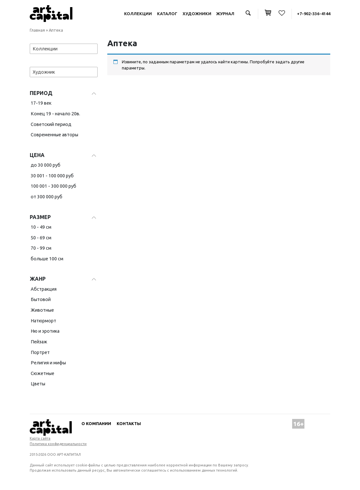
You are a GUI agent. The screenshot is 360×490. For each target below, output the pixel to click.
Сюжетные (42, 373)
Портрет (40, 352)
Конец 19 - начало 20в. (55, 113)
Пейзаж (39, 341)
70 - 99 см (41, 248)
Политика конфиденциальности (58, 444)
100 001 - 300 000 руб (53, 186)
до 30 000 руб (45, 165)
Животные (42, 310)
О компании (96, 423)
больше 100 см (47, 258)
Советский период (51, 124)
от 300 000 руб (46, 196)
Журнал (225, 13)
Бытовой (41, 299)
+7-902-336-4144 (313, 13)
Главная (37, 30)
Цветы (38, 383)
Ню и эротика (45, 331)
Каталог (167, 13)
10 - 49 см (41, 227)
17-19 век (41, 103)
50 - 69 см (41, 237)
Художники (197, 13)
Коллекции (138, 13)
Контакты (129, 423)
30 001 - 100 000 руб (52, 175)
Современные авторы (54, 134)
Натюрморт (43, 320)
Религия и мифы (48, 362)
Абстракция (44, 289)
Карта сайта (40, 438)
